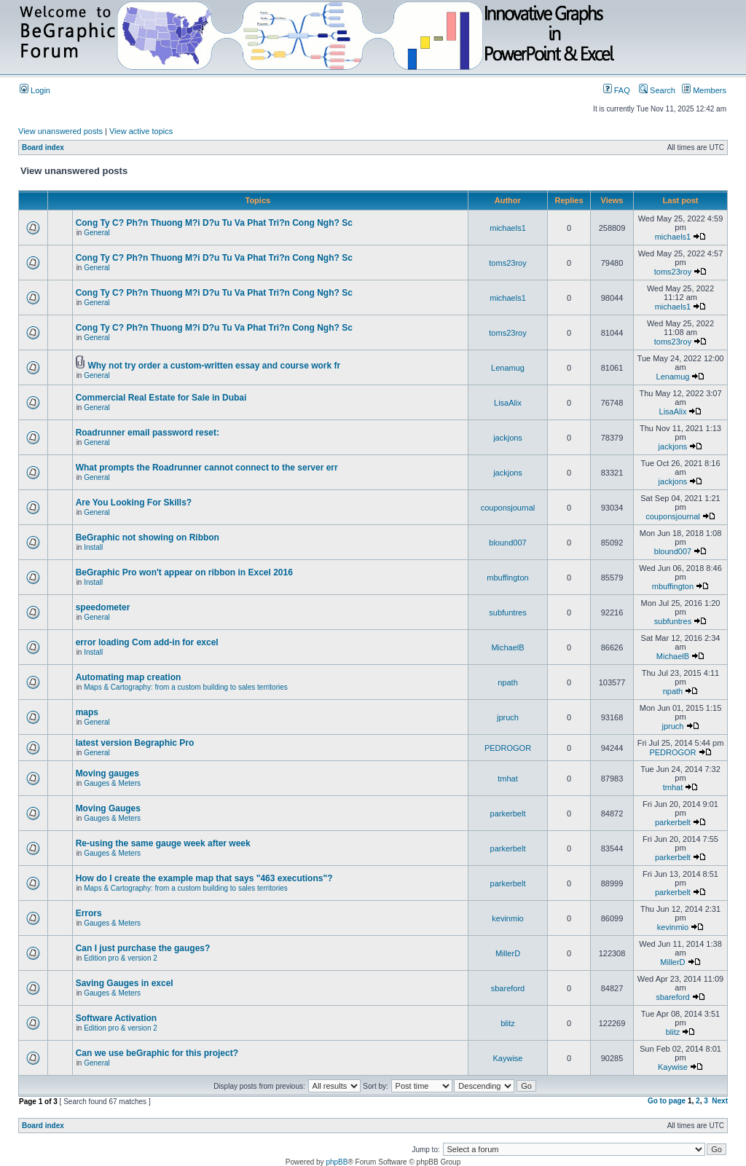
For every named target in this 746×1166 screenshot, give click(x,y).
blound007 (507, 542)
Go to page (667, 1101)
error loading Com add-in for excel (147, 642)
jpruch (508, 717)
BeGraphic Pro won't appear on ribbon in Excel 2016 (184, 572)
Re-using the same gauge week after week (163, 843)
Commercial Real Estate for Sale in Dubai (161, 398)
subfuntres (507, 612)
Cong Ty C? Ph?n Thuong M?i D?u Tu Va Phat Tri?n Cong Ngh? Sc (214, 223)
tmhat (508, 778)
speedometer (103, 607)
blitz (507, 1023)
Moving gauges (107, 773)
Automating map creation (128, 677)
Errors (89, 913)
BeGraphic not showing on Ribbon (147, 537)
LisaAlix (508, 402)
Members (704, 90)
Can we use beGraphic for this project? (157, 1053)
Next (720, 1101)
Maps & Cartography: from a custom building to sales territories (186, 687)
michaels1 (508, 228)
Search (657, 90)
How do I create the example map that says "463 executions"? (204, 878)
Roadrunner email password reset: (147, 433)
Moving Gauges (108, 808)
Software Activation (116, 1018)
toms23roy (507, 263)
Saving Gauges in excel (124, 983)
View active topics (141, 131)
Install (93, 547)
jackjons (507, 437)
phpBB (337, 1162)
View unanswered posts (60, 131)
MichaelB (507, 647)
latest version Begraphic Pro (135, 743)
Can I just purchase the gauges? (143, 948)
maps (87, 712)
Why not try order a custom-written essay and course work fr (213, 366)
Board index (43, 147)
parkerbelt (508, 813)
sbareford (508, 988)
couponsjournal (508, 507)
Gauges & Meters (112, 783)
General (97, 233)
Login (35, 90)
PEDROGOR (507, 748)
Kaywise (508, 1058)
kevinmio (507, 918)
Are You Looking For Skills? (134, 502)
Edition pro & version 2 (120, 958)
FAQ (616, 90)
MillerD (507, 953)
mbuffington (507, 577)
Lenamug (508, 367)
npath (508, 682)
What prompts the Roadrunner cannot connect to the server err (207, 467)
